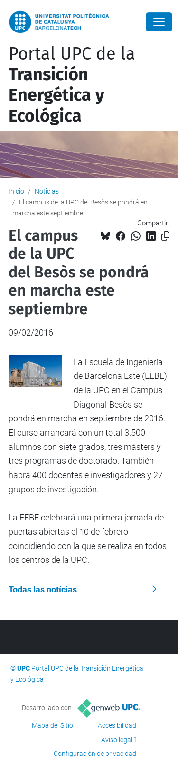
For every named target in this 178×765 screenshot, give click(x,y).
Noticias (47, 191)
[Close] (159, 21)
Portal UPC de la (72, 84)
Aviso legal (116, 740)
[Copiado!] (165, 236)
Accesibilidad (117, 725)
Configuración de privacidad (95, 753)
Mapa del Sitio (52, 725)
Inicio (16, 191)
